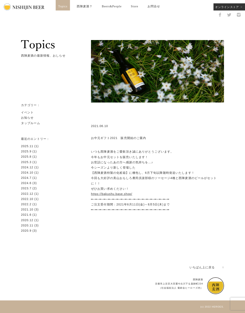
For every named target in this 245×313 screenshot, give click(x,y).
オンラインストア (227, 7)
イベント (27, 112)
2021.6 (26, 214)
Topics (62, 6)
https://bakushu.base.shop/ (111, 194)
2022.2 (26, 204)
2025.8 (26, 156)
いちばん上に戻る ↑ (207, 267)
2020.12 (27, 220)
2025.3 (26, 162)
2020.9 (26, 230)
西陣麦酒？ (85, 6)
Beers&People (111, 6)
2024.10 (27, 172)
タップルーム (30, 123)
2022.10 (27, 199)
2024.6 (26, 183)
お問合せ (154, 6)
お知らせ (27, 117)
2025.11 (27, 146)
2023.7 (26, 188)
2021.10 (27, 209)
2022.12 (27, 193)
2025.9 (26, 151)
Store (134, 6)
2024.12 (27, 167)
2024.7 (26, 177)
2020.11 (27, 225)
